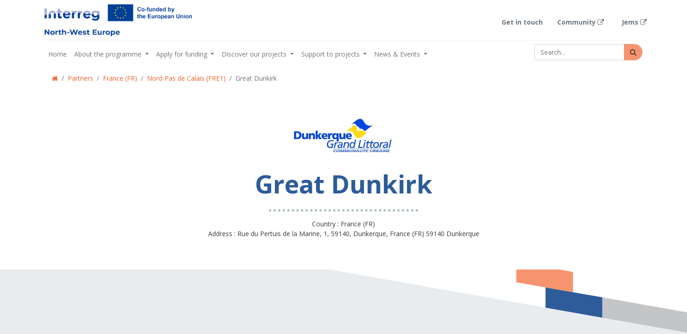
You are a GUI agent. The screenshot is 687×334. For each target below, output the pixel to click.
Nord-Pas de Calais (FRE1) (186, 78)
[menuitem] (57, 54)
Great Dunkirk (256, 78)
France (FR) (120, 78)
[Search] (633, 52)
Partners (80, 78)
